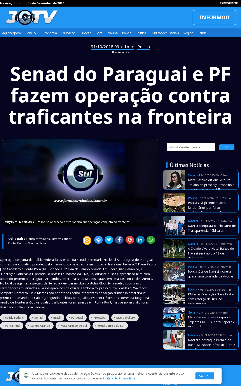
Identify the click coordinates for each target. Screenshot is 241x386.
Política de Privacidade (119, 378)
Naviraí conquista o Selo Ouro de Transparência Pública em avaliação (212, 230)
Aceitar (205, 375)
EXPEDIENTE (229, 3)
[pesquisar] (189, 147)
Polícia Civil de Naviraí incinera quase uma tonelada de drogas (211, 273)
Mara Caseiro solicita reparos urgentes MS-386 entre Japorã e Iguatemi (211, 322)
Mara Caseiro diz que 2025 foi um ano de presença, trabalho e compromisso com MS (211, 185)
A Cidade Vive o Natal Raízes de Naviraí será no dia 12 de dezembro (211, 253)
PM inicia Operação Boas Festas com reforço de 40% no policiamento (211, 299)
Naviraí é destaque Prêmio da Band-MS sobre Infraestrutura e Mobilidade (211, 345)
